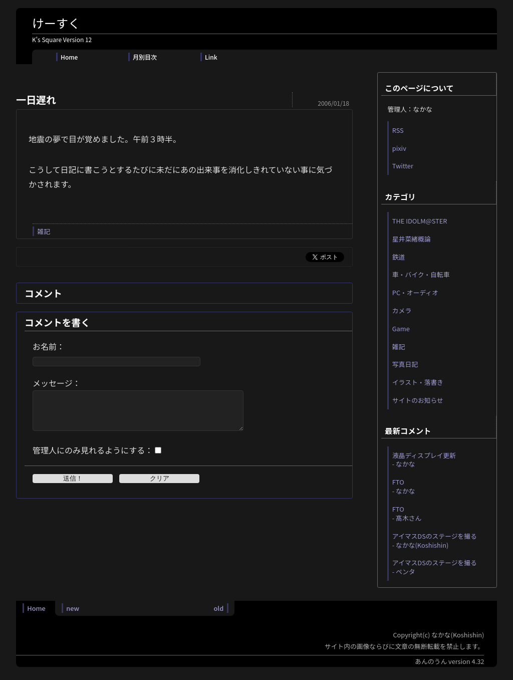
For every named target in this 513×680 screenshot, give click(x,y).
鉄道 (398, 257)
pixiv (399, 148)
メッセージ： (57, 383)
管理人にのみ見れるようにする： (93, 457)
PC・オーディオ (415, 292)
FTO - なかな (403, 486)
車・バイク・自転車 (421, 274)
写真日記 (405, 364)
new (72, 608)
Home (69, 57)
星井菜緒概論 (411, 239)
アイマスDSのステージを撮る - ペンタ (434, 567)
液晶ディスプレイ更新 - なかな (424, 459)
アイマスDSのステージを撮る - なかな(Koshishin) (434, 540)
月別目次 (145, 57)
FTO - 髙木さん (407, 513)
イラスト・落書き (417, 382)
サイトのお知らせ (417, 400)
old (218, 608)
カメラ (401, 310)
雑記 (43, 231)
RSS (398, 130)
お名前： (49, 346)
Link (211, 57)
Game (401, 328)
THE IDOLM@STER (419, 220)
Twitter (402, 165)
